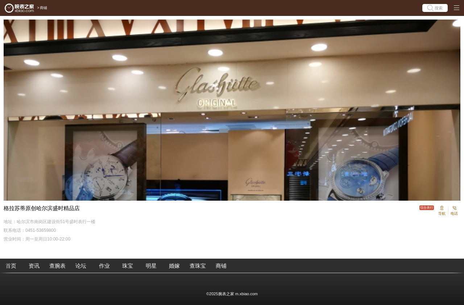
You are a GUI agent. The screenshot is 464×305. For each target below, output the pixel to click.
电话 (454, 214)
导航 (442, 214)
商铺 (43, 8)
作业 (104, 266)
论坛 (80, 266)
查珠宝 (198, 266)
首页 (10, 266)
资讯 (34, 266)
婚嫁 (174, 266)
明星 (151, 266)
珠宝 (127, 266)
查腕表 (57, 266)
